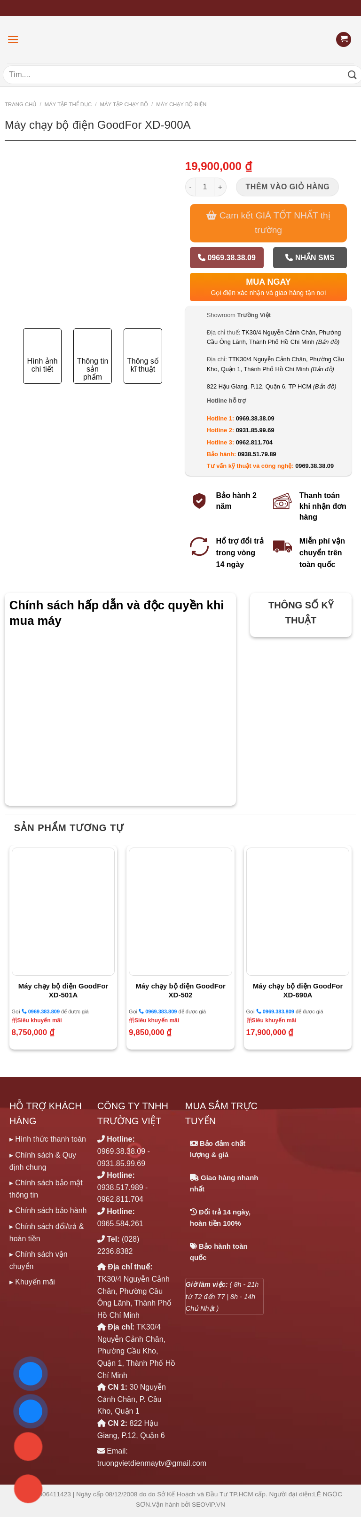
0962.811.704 (254, 442)
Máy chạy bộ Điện (181, 104)
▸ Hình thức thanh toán (47, 1139)
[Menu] (13, 40)
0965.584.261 (120, 1224)
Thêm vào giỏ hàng (288, 187)
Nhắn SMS (309, 258)
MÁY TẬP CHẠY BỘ (124, 104)
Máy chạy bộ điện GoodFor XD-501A (63, 990)
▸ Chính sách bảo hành (48, 1210)
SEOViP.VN (208, 1504)
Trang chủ (20, 104)
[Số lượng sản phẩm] (205, 187)
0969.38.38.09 (227, 258)
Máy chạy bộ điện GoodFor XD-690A (298, 990)
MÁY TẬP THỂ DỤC (68, 104)
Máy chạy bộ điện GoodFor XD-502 (180, 990)
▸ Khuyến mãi (32, 1282)
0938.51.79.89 (257, 454)
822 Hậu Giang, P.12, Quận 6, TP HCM (272, 386)
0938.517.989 (120, 1187)
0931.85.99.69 (255, 430)
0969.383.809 (41, 1011)
